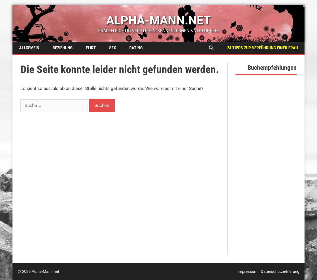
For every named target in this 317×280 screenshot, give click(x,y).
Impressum (248, 271)
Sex (112, 47)
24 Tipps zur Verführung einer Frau (262, 47)
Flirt (91, 47)
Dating (136, 47)
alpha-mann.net (158, 20)
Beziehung (62, 47)
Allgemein (29, 47)
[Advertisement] (266, 175)
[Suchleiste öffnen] (211, 48)
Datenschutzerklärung (280, 271)
